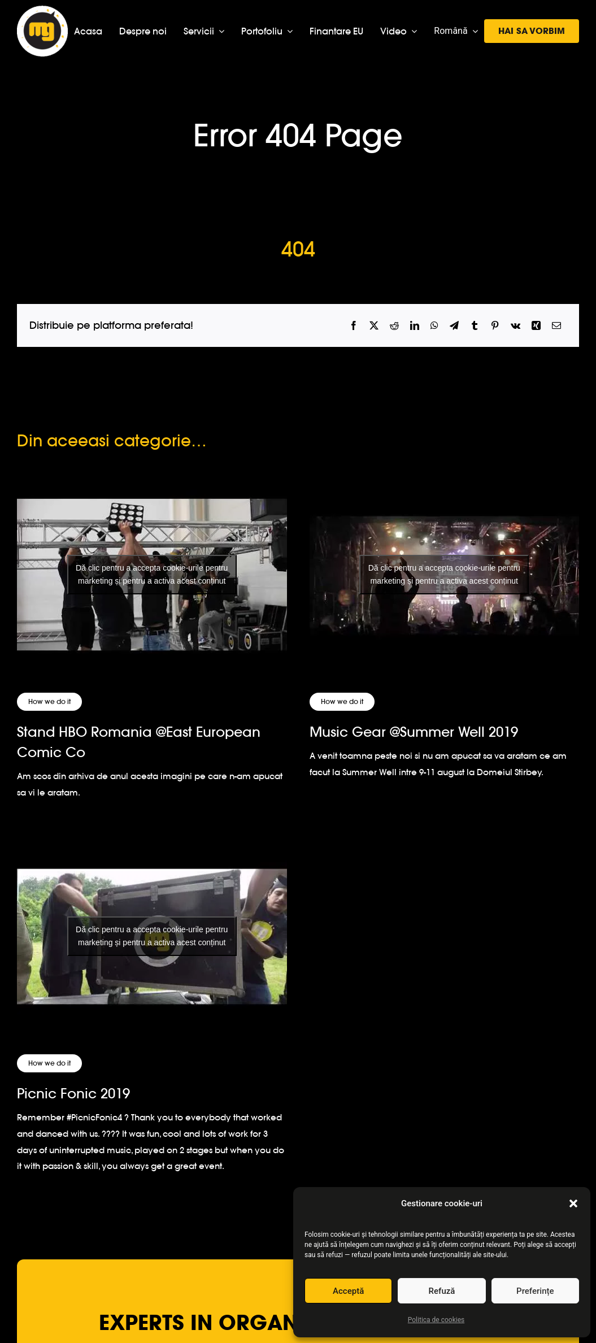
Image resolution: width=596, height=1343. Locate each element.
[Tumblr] (474, 325)
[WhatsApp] (434, 325)
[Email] (556, 325)
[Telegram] (454, 325)
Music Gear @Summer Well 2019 (414, 732)
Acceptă (348, 1291)
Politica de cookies (436, 1320)
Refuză (442, 1291)
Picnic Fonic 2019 (73, 1093)
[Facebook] (353, 325)
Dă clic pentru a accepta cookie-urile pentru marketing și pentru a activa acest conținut (152, 574)
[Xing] (536, 325)
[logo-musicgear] (42, 10)
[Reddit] (394, 325)
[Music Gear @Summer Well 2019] (445, 574)
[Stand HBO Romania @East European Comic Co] (152, 574)
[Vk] (515, 325)
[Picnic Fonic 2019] (152, 936)
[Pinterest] (495, 325)
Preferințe (535, 1291)
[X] (374, 325)
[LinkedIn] (414, 325)
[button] (573, 1203)
